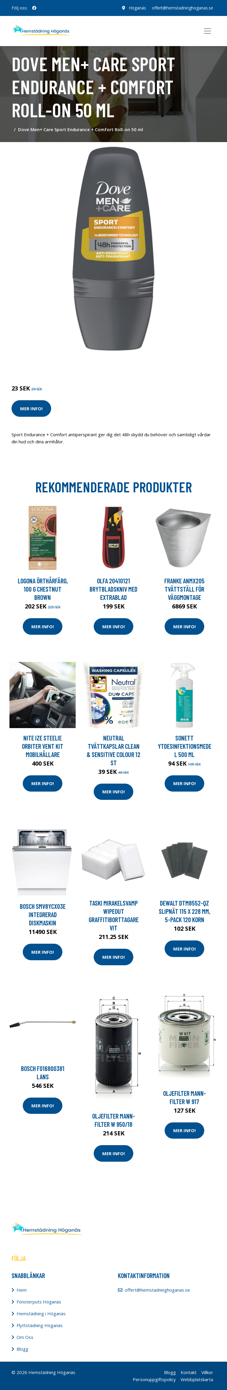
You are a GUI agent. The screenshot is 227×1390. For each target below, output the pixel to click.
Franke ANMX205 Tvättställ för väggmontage (184, 589)
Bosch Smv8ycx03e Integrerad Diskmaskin (43, 914)
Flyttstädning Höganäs (40, 1325)
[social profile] (34, 8)
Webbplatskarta (197, 1379)
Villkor (207, 1372)
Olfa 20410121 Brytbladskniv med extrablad (113, 589)
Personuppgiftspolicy (154, 1379)
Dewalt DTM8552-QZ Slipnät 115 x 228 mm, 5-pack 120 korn (184, 911)
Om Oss (25, 1337)
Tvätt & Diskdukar (84, 364)
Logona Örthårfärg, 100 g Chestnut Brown (43, 589)
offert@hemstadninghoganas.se (182, 8)
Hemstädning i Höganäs (41, 1313)
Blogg (22, 1349)
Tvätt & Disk (51, 364)
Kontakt (189, 1372)
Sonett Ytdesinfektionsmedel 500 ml (184, 746)
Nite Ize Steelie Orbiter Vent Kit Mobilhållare (42, 746)
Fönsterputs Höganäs (39, 1302)
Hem (22, 1290)
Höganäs (137, 8)
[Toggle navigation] (207, 31)
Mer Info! (31, 408)
